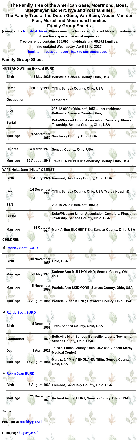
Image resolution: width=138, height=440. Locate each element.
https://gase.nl (28, 432)
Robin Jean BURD (20, 374)
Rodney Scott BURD (22, 248)
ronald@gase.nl (31, 421)
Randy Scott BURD (21, 312)
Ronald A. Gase (35, 31)
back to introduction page (48, 51)
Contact (7, 411)
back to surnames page (89, 51)
